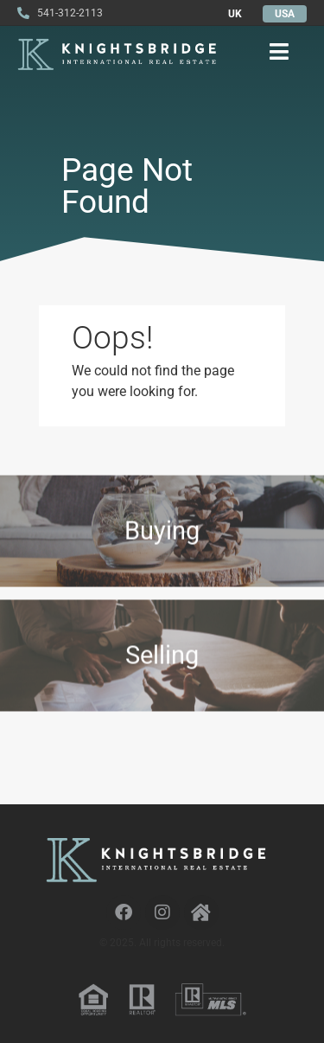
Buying (162, 536)
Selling (162, 666)
